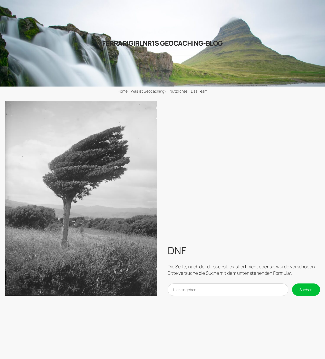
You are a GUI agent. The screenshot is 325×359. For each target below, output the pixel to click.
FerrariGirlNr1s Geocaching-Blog (162, 43)
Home (123, 91)
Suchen (306, 289)
